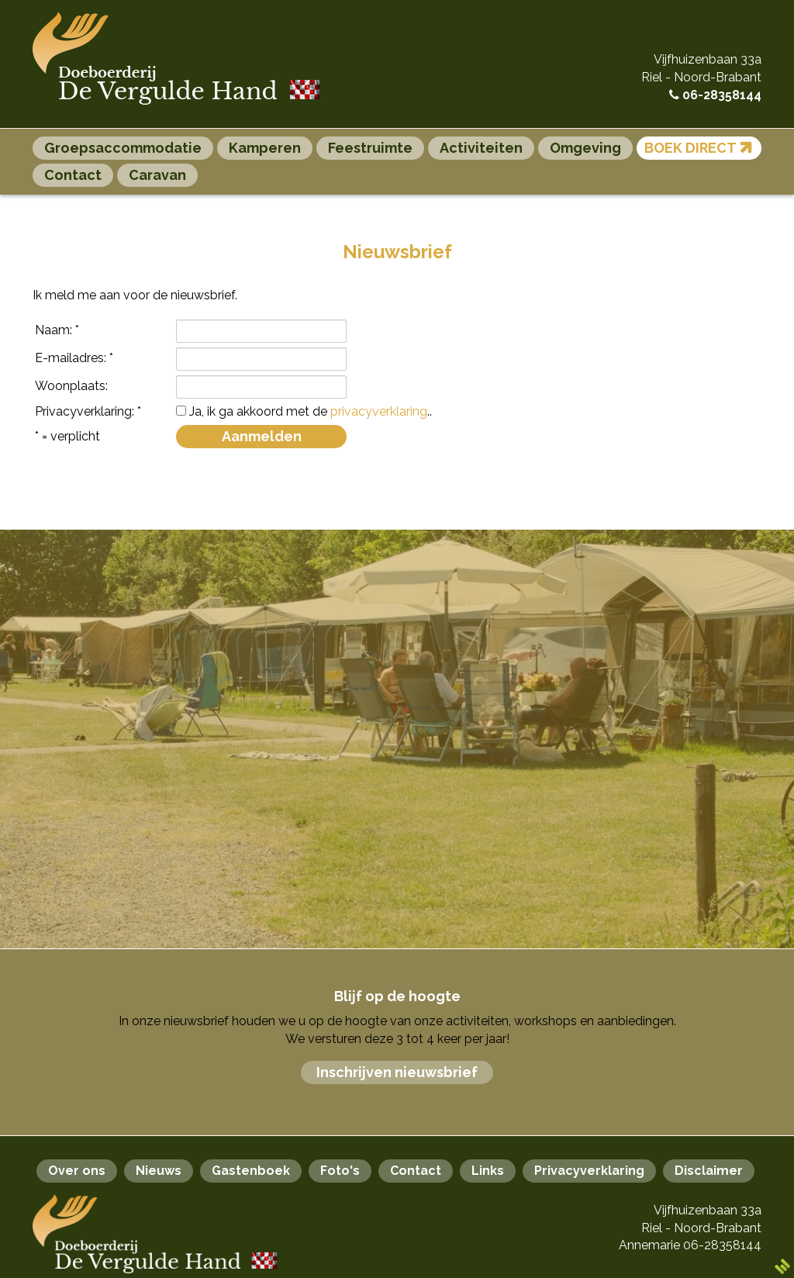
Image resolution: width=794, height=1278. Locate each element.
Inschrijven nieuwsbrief (397, 1072)
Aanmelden (262, 436)
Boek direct (701, 146)
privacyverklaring (378, 411)
